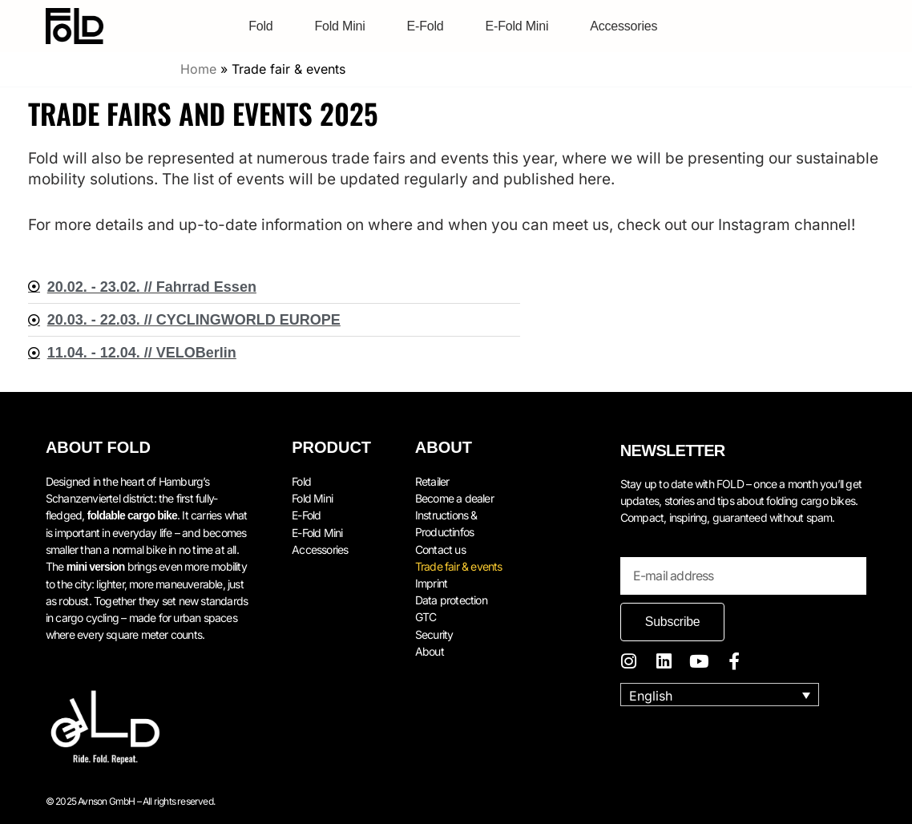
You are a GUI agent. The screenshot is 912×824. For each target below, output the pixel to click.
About (429, 649)
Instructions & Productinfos (446, 522)
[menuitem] (719, 695)
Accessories (623, 26)
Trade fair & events (458, 565)
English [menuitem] (650, 695)
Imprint (431, 581)
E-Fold (425, 26)
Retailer (432, 480)
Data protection (451, 598)
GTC (426, 615)
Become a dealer (454, 497)
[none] (719, 695)
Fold (260, 26)
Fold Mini (339, 26)
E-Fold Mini (517, 26)
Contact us (440, 548)
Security (434, 632)
